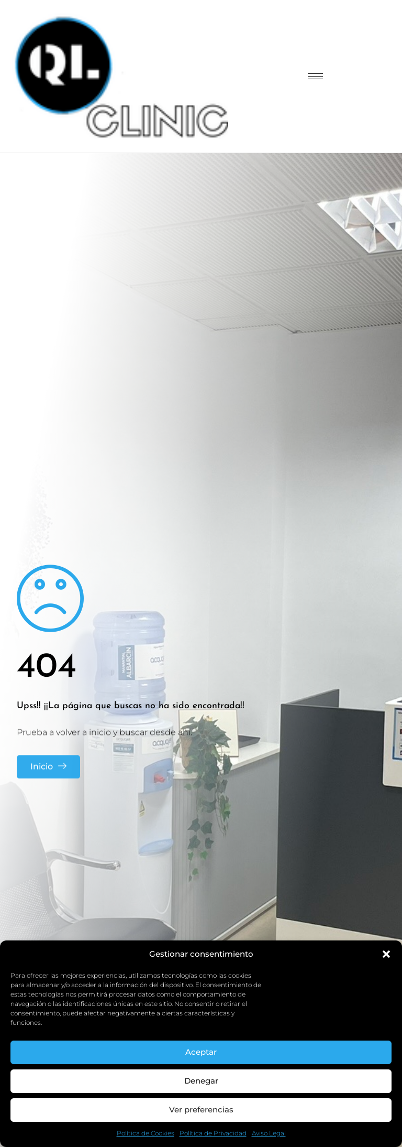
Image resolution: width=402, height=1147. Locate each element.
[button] (386, 954)
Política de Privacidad (213, 1133)
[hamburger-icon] (315, 76)
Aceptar (201, 1052)
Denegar (201, 1081)
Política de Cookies (145, 1133)
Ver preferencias (201, 1109)
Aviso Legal (269, 1133)
